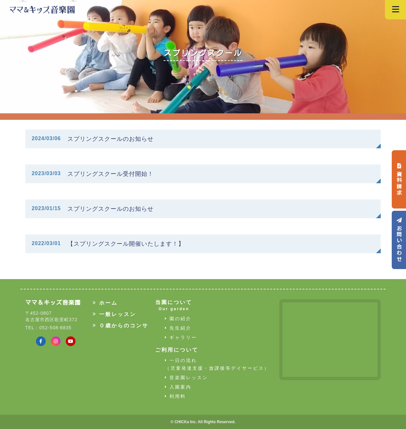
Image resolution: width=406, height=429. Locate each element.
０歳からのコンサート (126, 325)
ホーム (105, 303)
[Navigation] (395, 9)
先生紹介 (178, 328)
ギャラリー (181, 337)
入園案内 (178, 386)
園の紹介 (178, 318)
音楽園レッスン (186, 377)
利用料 (175, 396)
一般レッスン (114, 314)
